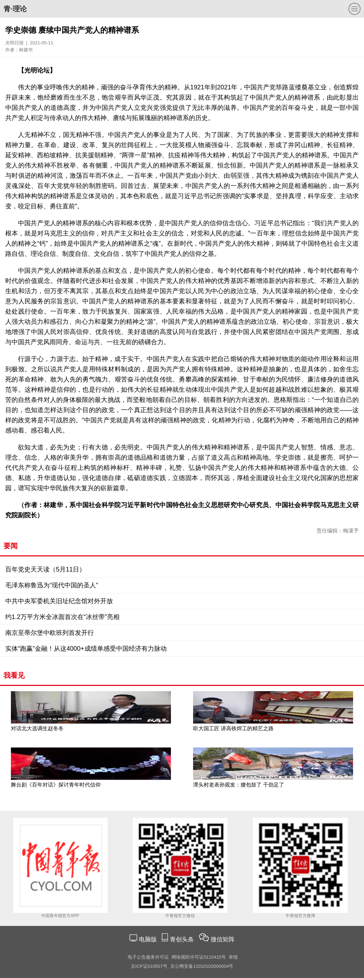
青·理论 (15, 9)
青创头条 (183, 939)
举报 (233, 957)
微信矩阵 (223, 939)
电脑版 (147, 939)
